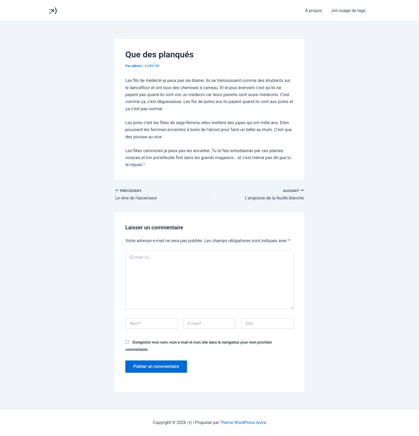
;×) (53, 10)
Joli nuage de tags (348, 10)
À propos (313, 10)
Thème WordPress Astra (243, 422)
